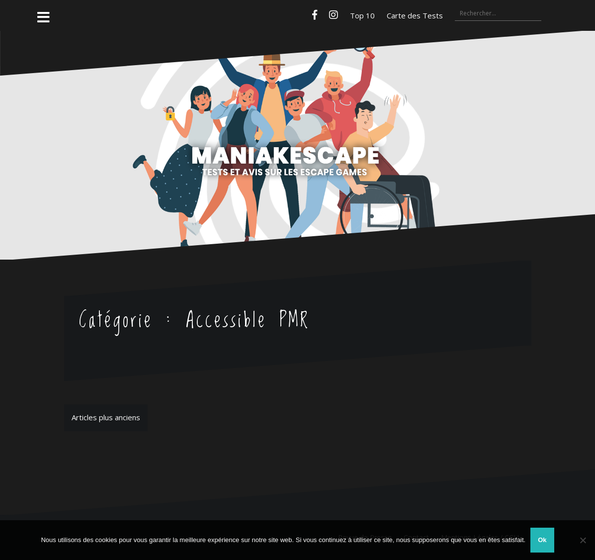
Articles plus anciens (106, 417)
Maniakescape (297, 126)
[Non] (583, 540)
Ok (542, 540)
